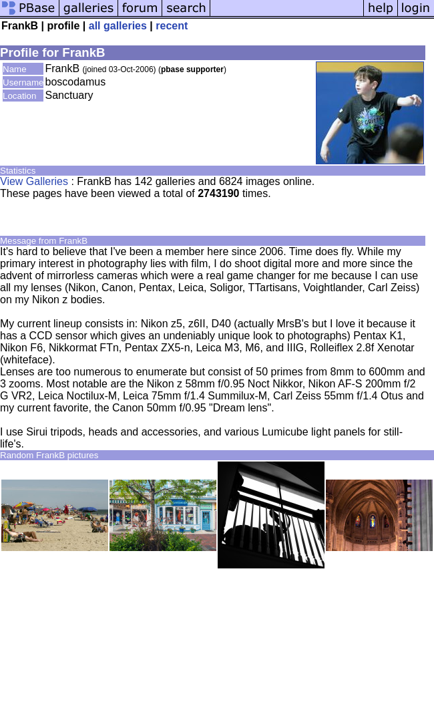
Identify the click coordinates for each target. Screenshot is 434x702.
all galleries (118, 25)
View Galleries (34, 181)
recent (172, 25)
